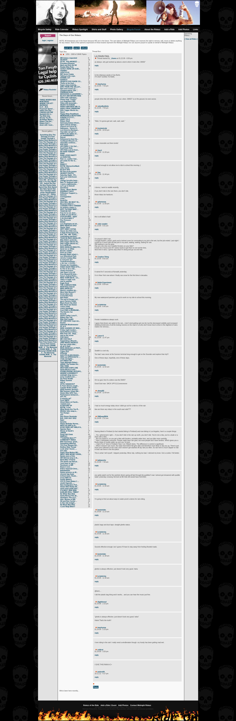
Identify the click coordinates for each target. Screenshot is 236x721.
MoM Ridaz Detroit (67, 287)
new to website (66, 281)
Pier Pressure (65, 220)
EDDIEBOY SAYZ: (67, 191)
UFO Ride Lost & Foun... (69, 150)
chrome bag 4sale (67, 474)
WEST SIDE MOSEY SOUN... (71, 454)
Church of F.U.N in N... (69, 126)
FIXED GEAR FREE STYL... (70, 267)
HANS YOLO (65, 119)
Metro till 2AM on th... (68, 425)
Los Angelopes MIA (67, 101)
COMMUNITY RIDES (68, 440)
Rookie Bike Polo (67, 67)
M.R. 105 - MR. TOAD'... (69, 234)
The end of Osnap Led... (69, 299)
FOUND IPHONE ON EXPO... (71, 371)
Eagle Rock (64, 283)
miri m (62, 382)
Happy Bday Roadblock (69, 114)
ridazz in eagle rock (67, 280)
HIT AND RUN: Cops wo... (70, 321)
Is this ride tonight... (68, 503)
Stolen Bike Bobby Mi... (69, 487)
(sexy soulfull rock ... (68, 377)
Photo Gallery (116, 29)
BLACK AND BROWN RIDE (70, 96)
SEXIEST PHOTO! (67, 173)
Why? (62, 179)
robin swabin (102, 224)
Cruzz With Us (65, 478)
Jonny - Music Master (68, 189)
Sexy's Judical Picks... (69, 276)
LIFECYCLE (64, 72)
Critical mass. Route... (68, 476)
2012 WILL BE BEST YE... (70, 202)
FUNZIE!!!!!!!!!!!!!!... (67, 117)
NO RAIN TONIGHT (67, 152)
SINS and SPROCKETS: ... (70, 357)
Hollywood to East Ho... (69, 139)
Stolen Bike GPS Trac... (69, 393)
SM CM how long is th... (69, 458)
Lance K (100, 336)
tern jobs (63, 451)
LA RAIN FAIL (65, 157)
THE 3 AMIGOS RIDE (68, 285)
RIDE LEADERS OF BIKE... (70, 328)
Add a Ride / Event (109, 705)
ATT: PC (63, 397)
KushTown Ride (66, 148)
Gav (98, 172)
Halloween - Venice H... (69, 128)
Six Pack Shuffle (66, 379)
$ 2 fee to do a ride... (68, 269)
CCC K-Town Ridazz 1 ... (69, 481)
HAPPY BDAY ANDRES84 (70, 108)
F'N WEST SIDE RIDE (68, 490)
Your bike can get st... (68, 132)
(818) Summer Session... (69, 389)
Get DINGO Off (66, 361)
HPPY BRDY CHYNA (68, 229)
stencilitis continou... (68, 143)
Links (195, 29)
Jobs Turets (64, 168)
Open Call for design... (69, 125)
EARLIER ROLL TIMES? (69, 492)
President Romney (67, 63)
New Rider (64, 298)
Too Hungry (64, 413)
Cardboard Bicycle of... (69, 141)
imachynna (101, 84)
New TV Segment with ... (69, 182)
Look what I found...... (68, 449)
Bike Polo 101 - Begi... (68, 334)
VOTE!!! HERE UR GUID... (70, 69)
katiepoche (101, 460)
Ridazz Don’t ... (45, 123)
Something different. (68, 443)
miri (61, 415)
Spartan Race (65, 429)
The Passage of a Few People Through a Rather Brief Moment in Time (48, 138)
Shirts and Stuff (99, 29)
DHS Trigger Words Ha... (69, 242)
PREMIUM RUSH (66, 92)
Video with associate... (69, 103)
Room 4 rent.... (66, 467)
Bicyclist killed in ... (67, 204)
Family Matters (66, 479)
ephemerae (101, 202)
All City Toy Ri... (46, 118)
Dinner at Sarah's (67, 431)
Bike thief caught (67, 319)
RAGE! (63, 222)
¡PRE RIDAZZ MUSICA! (69, 343)
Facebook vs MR (66, 465)
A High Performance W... (69, 233)
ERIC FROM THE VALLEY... (70, 87)
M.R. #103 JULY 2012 (68, 418)
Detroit (63, 137)
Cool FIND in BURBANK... (70, 310)
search (76, 48)
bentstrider (101, 365)
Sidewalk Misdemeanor (69, 325)
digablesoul (102, 602)
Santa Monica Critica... (69, 332)
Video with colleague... (69, 98)
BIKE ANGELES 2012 (68, 225)
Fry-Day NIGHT (50, 182)
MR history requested (68, 58)
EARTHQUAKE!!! (67, 350)
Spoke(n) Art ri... (46, 114)
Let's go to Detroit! (67, 186)
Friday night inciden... (68, 330)
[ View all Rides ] (191, 39)
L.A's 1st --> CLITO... (68, 263)
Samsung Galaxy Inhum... (70, 123)
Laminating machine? (68, 236)
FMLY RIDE (64, 366)
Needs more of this (67, 456)
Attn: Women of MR (68, 499)
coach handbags (66, 308)
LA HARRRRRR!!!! (67, 135)
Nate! (62, 420)
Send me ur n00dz (67, 249)
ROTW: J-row (65, 407)
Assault (63, 314)
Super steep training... (69, 85)
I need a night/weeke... (69, 184)
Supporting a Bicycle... (69, 341)
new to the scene (67, 335)
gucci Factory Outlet (68, 301)
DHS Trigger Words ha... (69, 110)
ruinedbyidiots (103, 106)
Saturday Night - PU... (68, 175)
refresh (84, 48)
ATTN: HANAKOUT (67, 384)
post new (68, 48)
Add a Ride (169, 29)
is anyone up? (65, 398)
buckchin (64, 200)
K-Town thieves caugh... (69, 386)
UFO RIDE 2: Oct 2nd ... (69, 146)
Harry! (62, 112)
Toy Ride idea (45, 116)
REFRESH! (44, 105)
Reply (95, 687)
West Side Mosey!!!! (68, 292)
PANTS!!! (63, 436)
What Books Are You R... (69, 409)
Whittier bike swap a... (68, 411)
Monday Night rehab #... (69, 254)
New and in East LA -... (69, 89)
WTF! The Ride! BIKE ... (69, 209)
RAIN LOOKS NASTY (68, 155)
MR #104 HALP (66, 339)
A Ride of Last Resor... (69, 215)
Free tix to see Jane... (68, 213)
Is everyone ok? (66, 260)
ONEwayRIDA (102, 416)
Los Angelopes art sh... (69, 224)
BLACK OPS (65, 170)
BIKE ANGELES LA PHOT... (70, 348)
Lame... (63, 198)
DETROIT (64, 60)
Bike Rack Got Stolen (68, 305)
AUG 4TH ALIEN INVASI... (70, 355)
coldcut (100, 650)
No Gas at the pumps (68, 171)
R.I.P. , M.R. (44, 107)
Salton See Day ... (46, 111)
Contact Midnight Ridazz (140, 705)
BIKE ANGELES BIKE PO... (70, 247)
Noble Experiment (104, 282)
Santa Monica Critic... (68, 370)
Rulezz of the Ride (91, 705)
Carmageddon (65, 197)
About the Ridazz (152, 29)
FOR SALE (64, 337)
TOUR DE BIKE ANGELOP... (71, 238)
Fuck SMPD (64, 400)
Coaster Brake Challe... (69, 388)
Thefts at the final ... (68, 83)
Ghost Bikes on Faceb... (69, 402)
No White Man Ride (67, 494)
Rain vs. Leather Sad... (69, 159)
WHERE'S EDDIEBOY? (69, 373)
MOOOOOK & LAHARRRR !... (71, 94)
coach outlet (65, 307)
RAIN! (62, 153)
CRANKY (63, 71)
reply (97, 65)
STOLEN (63, 353)
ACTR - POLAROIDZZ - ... (70, 62)
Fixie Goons (47, 342)
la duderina (101, 305)
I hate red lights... (67, 359)
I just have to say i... (68, 463)
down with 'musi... (47, 125)
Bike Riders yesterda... (69, 240)
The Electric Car (66, 312)
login (44, 40)
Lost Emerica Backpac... (69, 130)
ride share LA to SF (67, 272)
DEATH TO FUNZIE (67, 105)
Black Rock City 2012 (68, 303)
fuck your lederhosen (68, 177)
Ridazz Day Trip (66, 317)
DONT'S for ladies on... (69, 134)
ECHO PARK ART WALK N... (71, 427)
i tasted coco (65, 404)
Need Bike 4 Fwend (67, 460)
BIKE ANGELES (66, 289)
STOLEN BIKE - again (68, 216)
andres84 (101, 672)
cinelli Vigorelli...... (67, 483)
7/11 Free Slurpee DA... (69, 445)
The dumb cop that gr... (69, 461)
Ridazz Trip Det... (46, 121)
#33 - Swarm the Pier (48, 183)
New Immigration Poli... (69, 485)
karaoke (63, 422)
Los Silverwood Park (68, 256)
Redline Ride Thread (68, 447)
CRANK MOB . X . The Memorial (48, 346)
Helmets (63, 195)
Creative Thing (103, 257)
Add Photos (183, 29)
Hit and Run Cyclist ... (68, 501)
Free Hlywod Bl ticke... (69, 274)
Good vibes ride (66, 294)
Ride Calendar (62, 29)
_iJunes (113, 58)
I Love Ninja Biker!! (67, 506)
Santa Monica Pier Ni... (69, 496)
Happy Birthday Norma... (69, 424)
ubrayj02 (100, 391)
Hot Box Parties (46, 185)
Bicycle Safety (44, 29)
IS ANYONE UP (66, 406)
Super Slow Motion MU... (69, 452)
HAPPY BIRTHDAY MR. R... (70, 107)
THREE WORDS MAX (48, 100)
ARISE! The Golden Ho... (69, 364)
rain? (62, 162)
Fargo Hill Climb (66, 434)
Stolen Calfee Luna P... (69, 316)
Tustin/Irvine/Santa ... (68, 261)
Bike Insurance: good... (69, 442)
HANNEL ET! (65, 78)
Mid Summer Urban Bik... (70, 391)
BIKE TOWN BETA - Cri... (69, 278)
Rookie (63, 323)
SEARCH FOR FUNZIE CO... (71, 81)
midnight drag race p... (69, 375)
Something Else (46, 135)
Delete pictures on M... (69, 472)
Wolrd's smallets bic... (68, 290)
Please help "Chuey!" (68, 99)
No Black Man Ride (67, 505)
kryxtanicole (102, 128)
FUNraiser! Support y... (69, 193)
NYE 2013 (64, 144)
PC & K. (63, 326)
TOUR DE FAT (65, 211)
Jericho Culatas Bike (68, 258)
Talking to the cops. (68, 76)
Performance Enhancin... (69, 395)
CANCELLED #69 (46, 112)
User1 (99, 150)
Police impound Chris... (69, 469)
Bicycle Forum (133, 29)
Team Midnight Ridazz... (69, 362)
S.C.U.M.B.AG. (65, 245)
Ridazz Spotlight (80, 29)
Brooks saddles (66, 251)
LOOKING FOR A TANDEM (70, 206)
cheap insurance (66, 271)
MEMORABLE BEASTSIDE (70, 116)
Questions (64, 188)
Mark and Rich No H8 (68, 65)
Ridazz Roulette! (47, 90)
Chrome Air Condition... (69, 265)
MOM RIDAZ (44, 102)
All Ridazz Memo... (47, 120)
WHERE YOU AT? (46, 103)
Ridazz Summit (66, 380)
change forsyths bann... (69, 180)
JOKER (63, 433)
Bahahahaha (65, 470)
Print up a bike (66, 252)
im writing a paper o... (68, 207)
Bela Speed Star (47, 186)
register (50, 40)
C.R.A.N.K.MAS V (67, 218)
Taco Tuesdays (46, 191)
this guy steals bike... (68, 344)
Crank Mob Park (66, 296)
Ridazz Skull (65, 121)
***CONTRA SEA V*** (68, 438)
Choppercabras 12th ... (69, 90)
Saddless (64, 80)
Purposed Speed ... (47, 109)
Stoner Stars (65, 227)
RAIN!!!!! (63, 164)
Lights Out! (64, 352)
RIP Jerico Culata (67, 74)
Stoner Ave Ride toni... (69, 231)
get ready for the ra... (68, 161)
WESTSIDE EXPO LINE (69, 368)
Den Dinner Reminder (68, 416)
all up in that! (65, 346)
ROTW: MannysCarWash (69, 166)
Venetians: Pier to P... (68, 497)
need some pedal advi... (69, 488)
